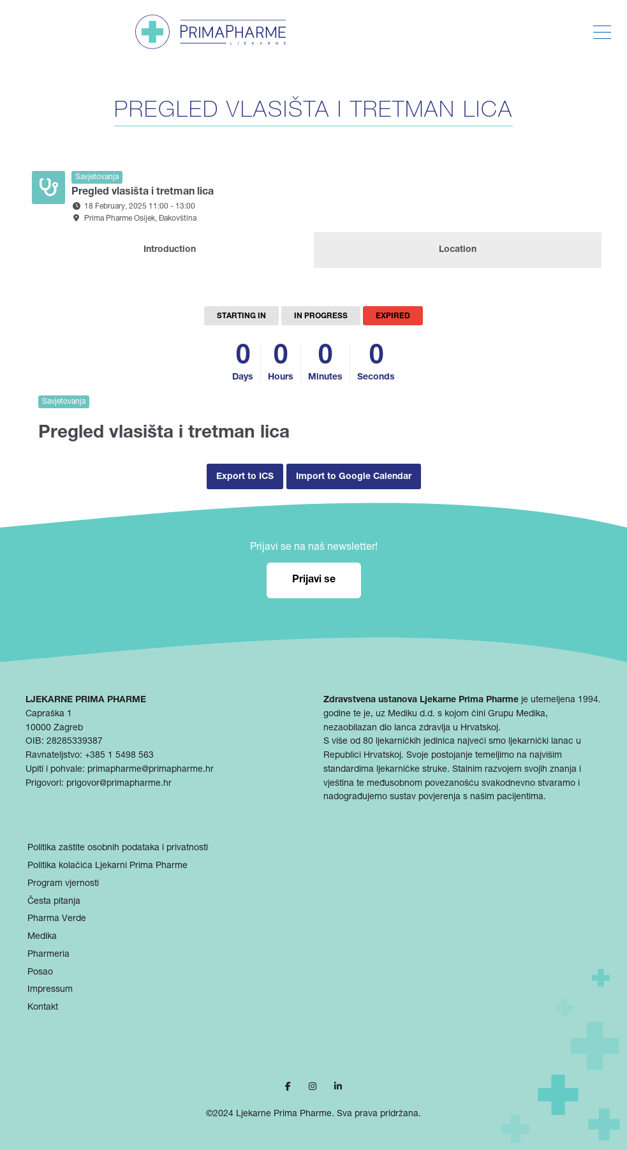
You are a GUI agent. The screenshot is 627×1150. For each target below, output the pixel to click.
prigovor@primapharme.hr (119, 783)
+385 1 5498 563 (119, 755)
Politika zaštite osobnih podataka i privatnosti (117, 848)
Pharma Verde (56, 919)
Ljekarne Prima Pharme (284, 1114)
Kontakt (42, 1007)
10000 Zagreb (54, 728)
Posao (40, 972)
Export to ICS (245, 477)
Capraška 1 (49, 714)
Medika (42, 937)
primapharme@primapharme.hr (150, 769)
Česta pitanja (53, 901)
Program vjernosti (63, 884)
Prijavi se (314, 580)
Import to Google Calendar (353, 477)
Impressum (50, 989)
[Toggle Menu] (602, 33)
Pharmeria (48, 954)
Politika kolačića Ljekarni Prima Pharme (107, 866)
